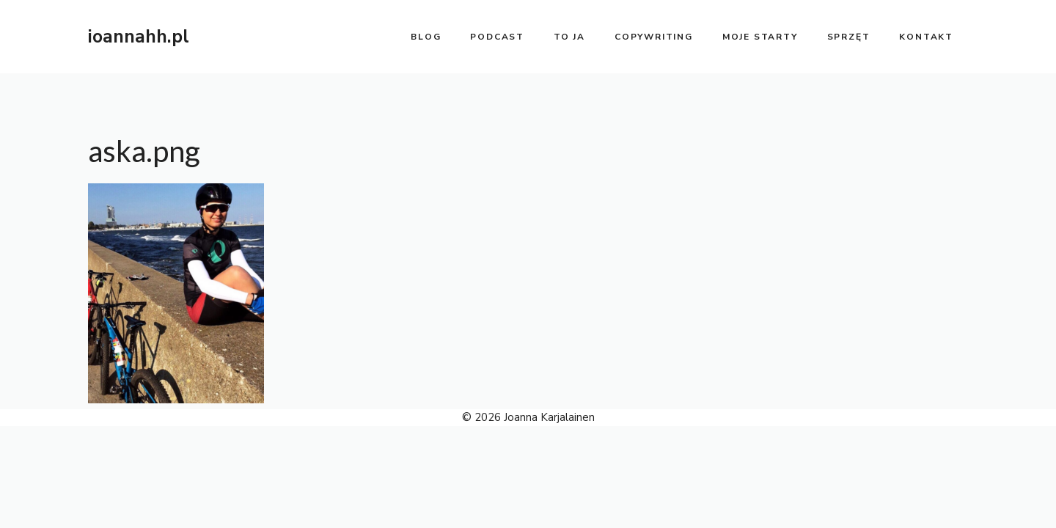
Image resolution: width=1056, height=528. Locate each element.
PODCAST (497, 37)
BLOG (426, 37)
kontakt (926, 37)
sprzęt (848, 37)
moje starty (760, 37)
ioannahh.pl (138, 36)
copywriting (654, 37)
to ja (569, 37)
